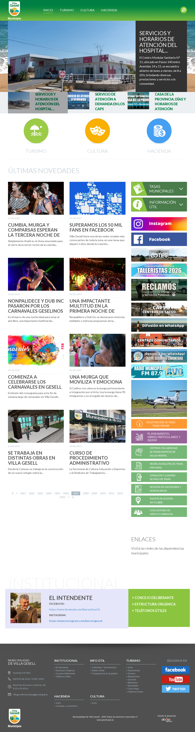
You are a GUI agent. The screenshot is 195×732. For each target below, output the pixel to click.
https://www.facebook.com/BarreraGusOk (74, 609)
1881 (23, 493)
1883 (40, 493)
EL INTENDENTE (71, 597)
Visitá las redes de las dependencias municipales (157, 550)
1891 (111, 493)
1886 (66, 493)
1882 (32, 493)
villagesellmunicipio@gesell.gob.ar (30, 694)
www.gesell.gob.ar (105, 720)
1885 (57, 493)
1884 (49, 493)
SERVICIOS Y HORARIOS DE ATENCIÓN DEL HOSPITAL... (158, 42)
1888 (86, 493)
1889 (94, 493)
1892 (120, 493)
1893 (62, 497)
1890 (103, 493)
